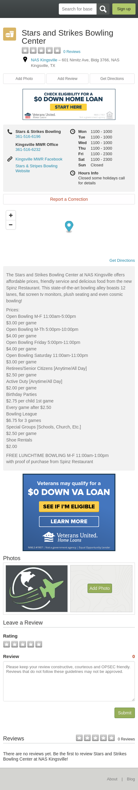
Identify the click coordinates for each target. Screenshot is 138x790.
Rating (10, 636)
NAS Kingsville (44, 60)
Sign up (124, 9)
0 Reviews (71, 52)
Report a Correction (69, 199)
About (112, 779)
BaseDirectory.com (7, 9)
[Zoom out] (10, 224)
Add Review (67, 79)
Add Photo (24, 79)
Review (69, 656)
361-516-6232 (28, 149)
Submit (125, 712)
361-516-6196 (28, 136)
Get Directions (112, 79)
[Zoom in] (10, 215)
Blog (131, 779)
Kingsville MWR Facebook (39, 159)
